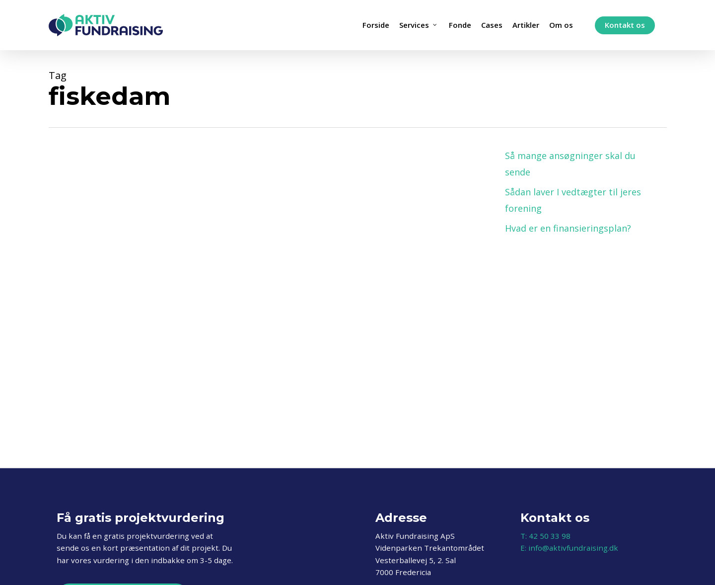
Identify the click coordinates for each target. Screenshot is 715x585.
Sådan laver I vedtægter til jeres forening (573, 200)
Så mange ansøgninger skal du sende (570, 163)
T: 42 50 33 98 (545, 536)
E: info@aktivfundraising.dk (569, 548)
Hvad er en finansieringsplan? (568, 228)
